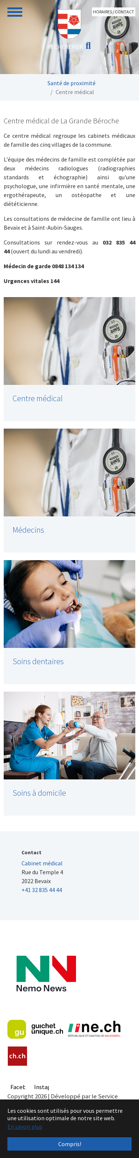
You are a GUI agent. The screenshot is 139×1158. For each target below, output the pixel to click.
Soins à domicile (39, 793)
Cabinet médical (42, 863)
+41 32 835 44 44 (41, 890)
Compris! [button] (69, 1144)
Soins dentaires (38, 661)
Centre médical (38, 398)
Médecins (28, 530)
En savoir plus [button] (24, 1126)
